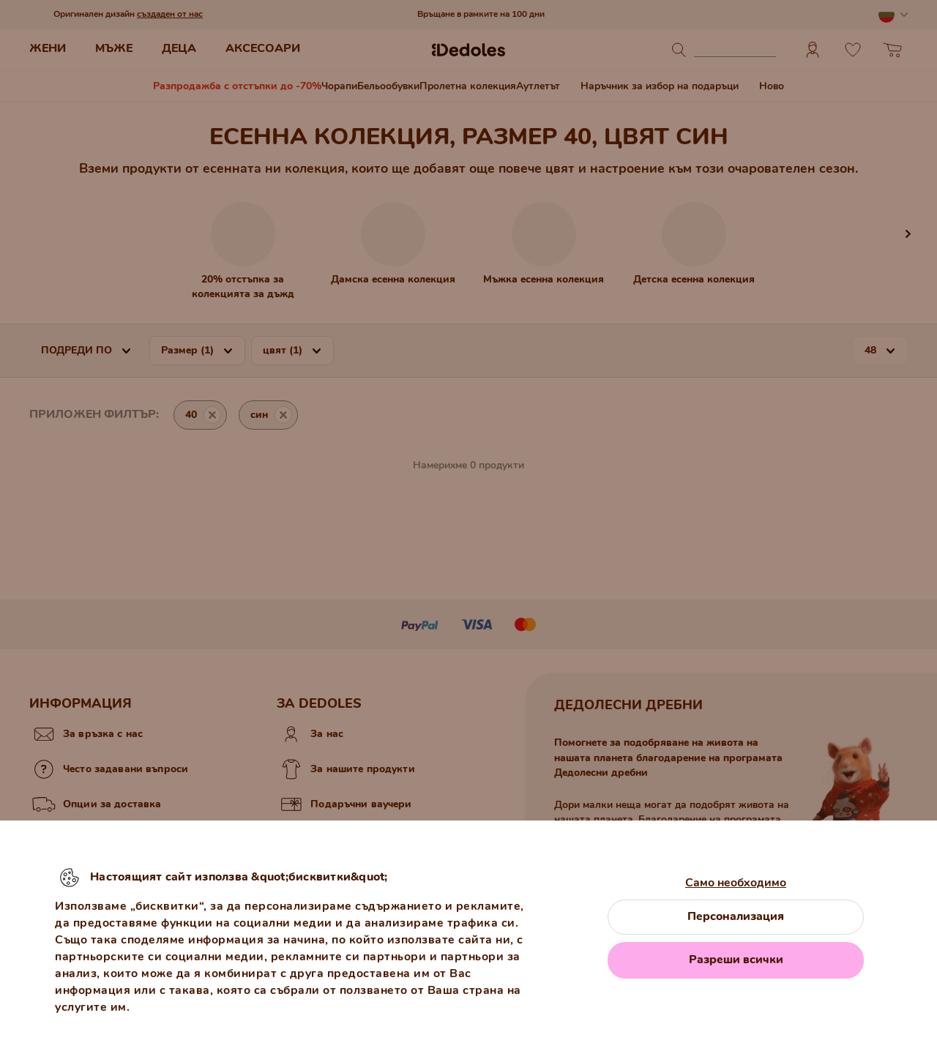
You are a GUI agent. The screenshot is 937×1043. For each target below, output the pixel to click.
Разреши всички (736, 960)
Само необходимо (735, 883)
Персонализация (735, 916)
